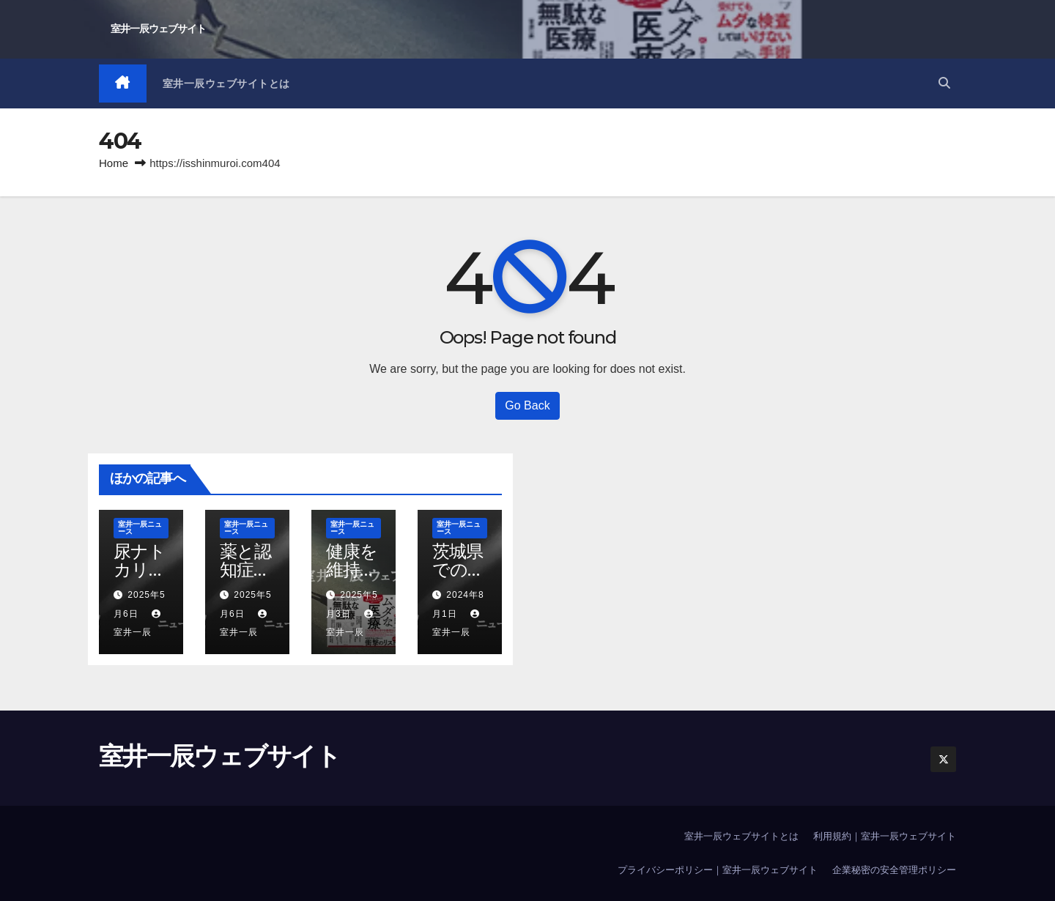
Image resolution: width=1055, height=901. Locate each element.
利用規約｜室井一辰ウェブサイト (884, 836)
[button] (944, 83)
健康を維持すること (352, 569)
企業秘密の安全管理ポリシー (894, 869)
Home (113, 163)
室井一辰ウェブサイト (158, 28)
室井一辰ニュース (140, 527)
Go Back (527, 405)
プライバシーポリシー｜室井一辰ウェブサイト (718, 869)
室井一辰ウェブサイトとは (226, 83)
